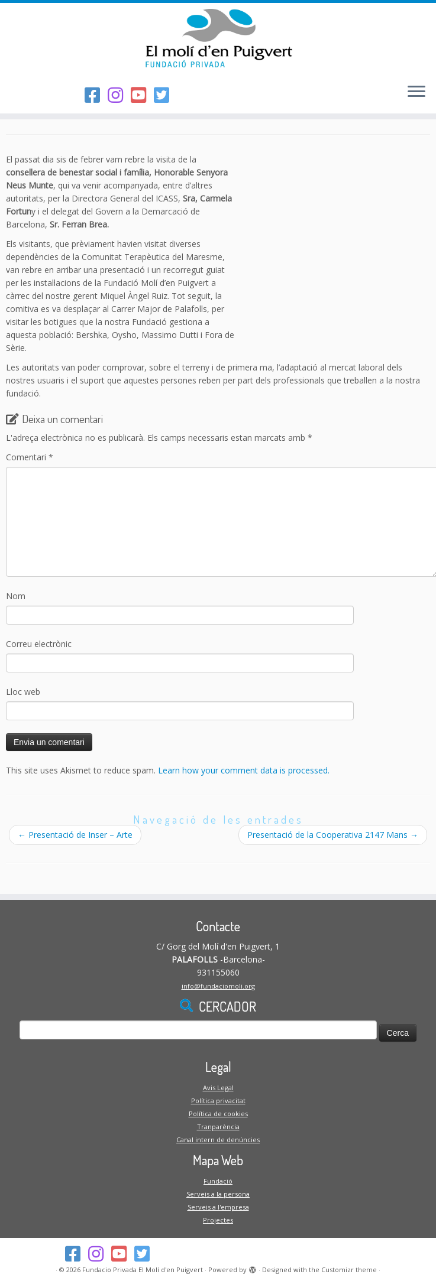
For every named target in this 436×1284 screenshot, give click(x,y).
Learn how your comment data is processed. (244, 770)
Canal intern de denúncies (218, 1139)
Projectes (218, 1219)
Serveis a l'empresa (218, 1206)
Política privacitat (218, 1100)
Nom (15, 596)
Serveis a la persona (218, 1193)
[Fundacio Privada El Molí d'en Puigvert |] (218, 38)
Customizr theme (349, 1269)
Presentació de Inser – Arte (75, 834)
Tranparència (218, 1126)
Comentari (29, 457)
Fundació (218, 1180)
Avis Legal (218, 1087)
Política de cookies (218, 1113)
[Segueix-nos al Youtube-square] (142, 95)
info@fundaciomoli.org (218, 985)
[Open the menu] (416, 92)
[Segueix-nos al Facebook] (96, 95)
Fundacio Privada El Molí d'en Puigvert (142, 1269)
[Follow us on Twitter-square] (165, 95)
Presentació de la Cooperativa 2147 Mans (332, 834)
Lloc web (23, 691)
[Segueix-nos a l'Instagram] (119, 95)
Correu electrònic (39, 643)
